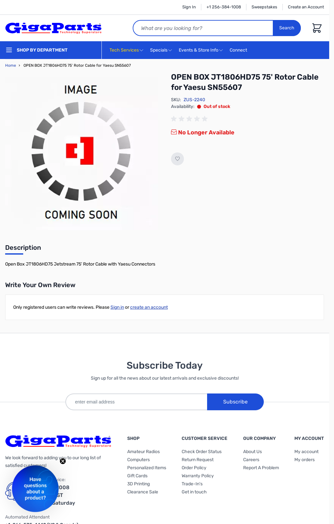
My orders (304, 459)
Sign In (189, 7)
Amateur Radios (143, 451)
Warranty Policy (198, 476)
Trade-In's (192, 484)
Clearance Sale (142, 492)
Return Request (198, 459)
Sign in (117, 307)
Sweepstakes (264, 7)
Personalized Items (146, 468)
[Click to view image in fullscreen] (81, 153)
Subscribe (235, 402)
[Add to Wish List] (177, 158)
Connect (239, 50)
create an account (149, 307)
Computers (138, 459)
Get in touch (194, 492)
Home (10, 65)
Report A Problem (261, 468)
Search (286, 28)
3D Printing (138, 484)
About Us (252, 451)
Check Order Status (202, 451)
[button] (35, 488)
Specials (158, 50)
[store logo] (53, 28)
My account (306, 451)
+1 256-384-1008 (223, 7)
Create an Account (306, 7)
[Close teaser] (63, 461)
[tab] (23, 249)
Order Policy (194, 468)
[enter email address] (136, 401)
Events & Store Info (198, 50)
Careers (251, 459)
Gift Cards (137, 476)
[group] (190, 119)
